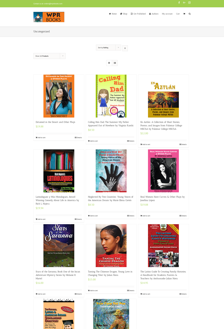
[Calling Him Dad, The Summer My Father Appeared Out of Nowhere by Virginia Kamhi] (111, 96)
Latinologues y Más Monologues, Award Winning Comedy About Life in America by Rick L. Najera (57, 200)
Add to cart (41, 137)
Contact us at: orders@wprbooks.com (47, 3)
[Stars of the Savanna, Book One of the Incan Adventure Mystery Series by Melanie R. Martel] (59, 245)
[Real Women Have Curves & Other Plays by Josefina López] (163, 170)
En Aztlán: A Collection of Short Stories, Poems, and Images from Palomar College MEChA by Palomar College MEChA (161, 125)
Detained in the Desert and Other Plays (55, 122)
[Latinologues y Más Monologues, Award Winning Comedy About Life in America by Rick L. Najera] (59, 170)
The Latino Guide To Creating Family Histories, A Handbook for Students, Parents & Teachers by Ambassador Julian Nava (163, 275)
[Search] (190, 13)
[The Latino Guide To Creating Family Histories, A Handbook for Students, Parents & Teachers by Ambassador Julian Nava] (163, 245)
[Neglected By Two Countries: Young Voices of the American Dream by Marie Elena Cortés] (111, 170)
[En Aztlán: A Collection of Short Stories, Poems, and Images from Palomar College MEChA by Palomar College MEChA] (163, 96)
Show (41, 56)
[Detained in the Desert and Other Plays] (59, 96)
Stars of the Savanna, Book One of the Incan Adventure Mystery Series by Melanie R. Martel (58, 275)
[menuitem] (114, 13)
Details (79, 137)
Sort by (103, 47)
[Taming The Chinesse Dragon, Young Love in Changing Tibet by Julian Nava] (111, 245)
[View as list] (115, 63)
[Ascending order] (125, 48)
